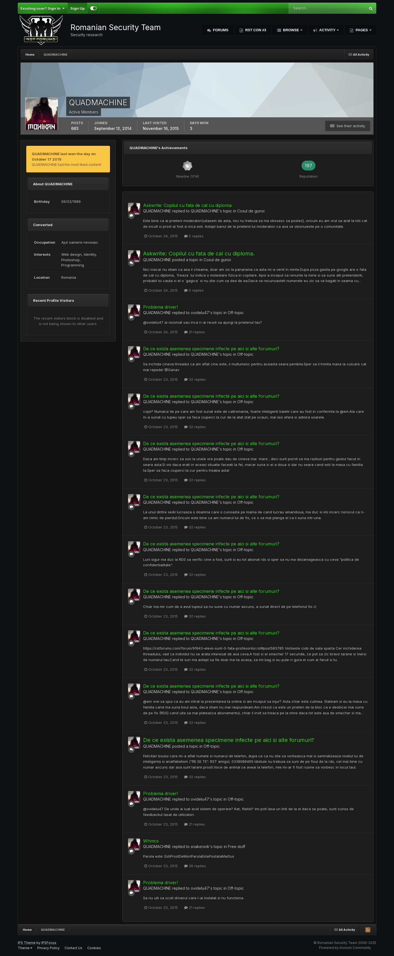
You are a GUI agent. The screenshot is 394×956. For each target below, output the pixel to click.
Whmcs (151, 841)
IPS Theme (27, 943)
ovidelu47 (200, 312)
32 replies (195, 379)
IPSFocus (48, 943)
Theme (25, 948)
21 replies (194, 332)
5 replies (194, 236)
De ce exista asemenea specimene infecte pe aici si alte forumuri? (211, 348)
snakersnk (200, 846)
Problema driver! (160, 307)
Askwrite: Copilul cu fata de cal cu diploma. (188, 205)
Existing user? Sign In (43, 8)
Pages (362, 30)
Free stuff (236, 846)
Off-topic (236, 312)
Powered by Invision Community (345, 948)
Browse (291, 30)
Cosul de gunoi (251, 211)
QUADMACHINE (157, 211)
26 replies (195, 866)
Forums (220, 30)
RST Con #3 (255, 30)
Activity (327, 30)
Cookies (94, 948)
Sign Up (77, 8)
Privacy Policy (48, 948)
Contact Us (73, 948)
